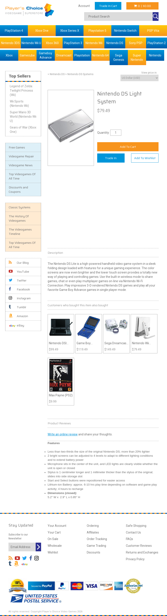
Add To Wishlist (144, 158)
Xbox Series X (69, 30)
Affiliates (93, 532)
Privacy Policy (135, 559)
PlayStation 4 (14, 30)
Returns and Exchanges (142, 552)
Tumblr (17, 307)
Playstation (82, 55)
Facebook (19, 289)
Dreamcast (64, 55)
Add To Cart (128, 146)
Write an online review (63, 434)
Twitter (18, 280)
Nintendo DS (114, 43)
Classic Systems (19, 207)
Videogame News (21, 165)
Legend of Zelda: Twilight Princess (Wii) (21, 90)
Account (84, 6)
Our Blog (19, 262)
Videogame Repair (21, 156)
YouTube (19, 271)
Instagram (20, 298)
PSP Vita (153, 30)
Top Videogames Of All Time (22, 176)
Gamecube (27, 55)
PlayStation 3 (73, 43)
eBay (16, 326)
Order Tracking (97, 539)
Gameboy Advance (45, 55)
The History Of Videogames (19, 218)
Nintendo (155, 55)
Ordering (93, 525)
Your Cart (54, 532)
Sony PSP (135, 43)
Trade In (111, 158)
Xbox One (41, 30)
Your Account (57, 525)
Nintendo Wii (93, 43)
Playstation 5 (97, 30)
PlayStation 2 (156, 43)
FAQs (129, 539)
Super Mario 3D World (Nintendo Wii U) (23, 116)
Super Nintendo (137, 57)
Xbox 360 (52, 43)
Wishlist (53, 552)
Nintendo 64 (100, 55)
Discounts (93, 552)
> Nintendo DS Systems (79, 74)
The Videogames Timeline (20, 231)
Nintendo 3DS (10, 43)
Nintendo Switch (125, 30)
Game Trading (96, 545)
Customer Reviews (139, 545)
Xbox (9, 55)
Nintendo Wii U (31, 43)
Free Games (17, 147)
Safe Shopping (136, 525)
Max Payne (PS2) (61, 395)
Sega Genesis (118, 57)
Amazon (18, 316)
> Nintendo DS (56, 74)
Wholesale (55, 545)
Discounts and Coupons (18, 189)
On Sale (53, 539)
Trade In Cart (108, 5)
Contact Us (133, 532)
